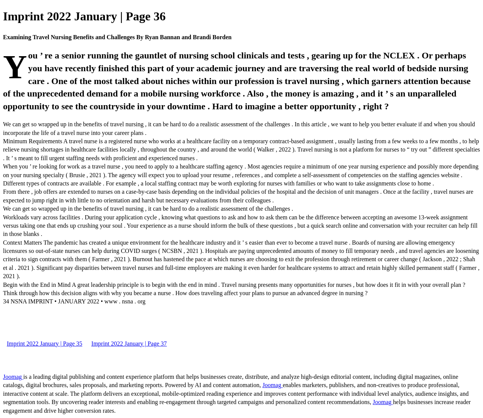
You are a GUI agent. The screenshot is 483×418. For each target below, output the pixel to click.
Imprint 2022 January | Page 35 (44, 343)
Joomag (13, 377)
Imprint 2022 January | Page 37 (129, 343)
